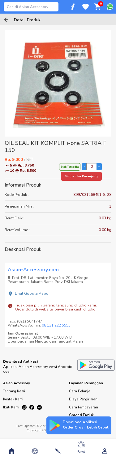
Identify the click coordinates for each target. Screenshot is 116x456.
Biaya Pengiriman (83, 399)
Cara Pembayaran (83, 407)
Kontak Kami (13, 399)
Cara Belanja (79, 391)
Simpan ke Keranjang (81, 176)
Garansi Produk (81, 415)
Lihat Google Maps (31, 293)
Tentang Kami (14, 391)
